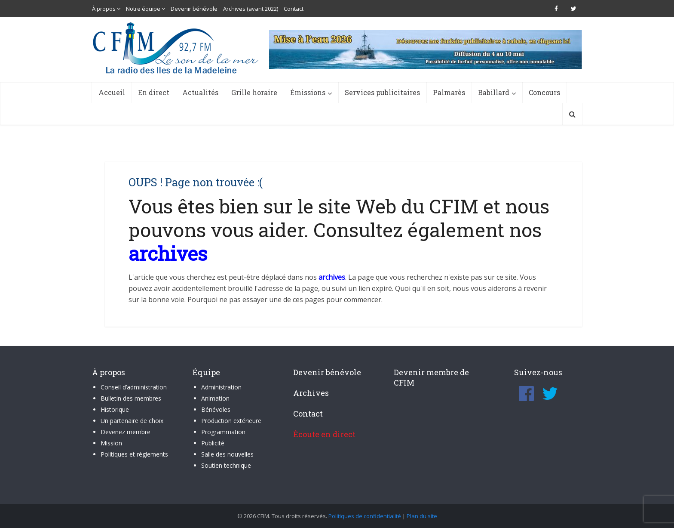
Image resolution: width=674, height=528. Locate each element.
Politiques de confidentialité (364, 516)
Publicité (212, 443)
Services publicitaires (382, 92)
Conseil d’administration (134, 387)
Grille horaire (254, 92)
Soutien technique (226, 465)
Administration (221, 387)
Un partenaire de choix (132, 421)
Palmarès (449, 92)
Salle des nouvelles (227, 454)
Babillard (493, 92)
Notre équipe (143, 8)
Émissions (307, 92)
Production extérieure (231, 421)
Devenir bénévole (194, 8)
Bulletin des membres (131, 398)
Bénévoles (215, 409)
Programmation (223, 432)
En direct (153, 92)
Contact (293, 8)
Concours (544, 92)
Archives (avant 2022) (250, 8)
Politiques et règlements (134, 454)
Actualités (200, 92)
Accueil (111, 92)
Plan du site (422, 516)
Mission (111, 443)
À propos (104, 8)
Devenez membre (125, 432)
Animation (215, 398)
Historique (115, 409)
